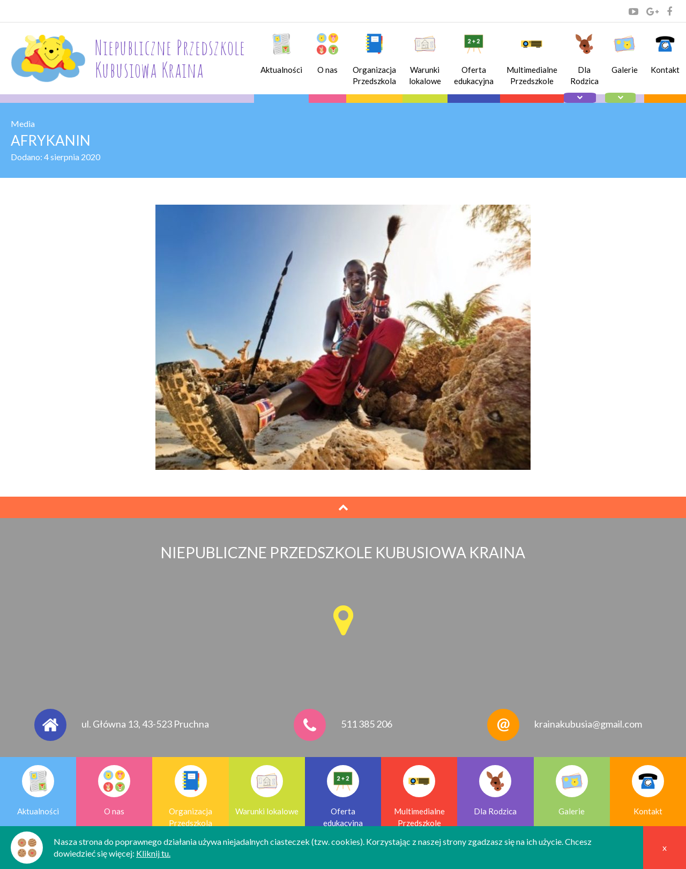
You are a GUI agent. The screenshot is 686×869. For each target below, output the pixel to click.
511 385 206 (366, 724)
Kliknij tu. (153, 853)
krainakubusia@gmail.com (588, 724)
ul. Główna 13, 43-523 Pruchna (145, 724)
